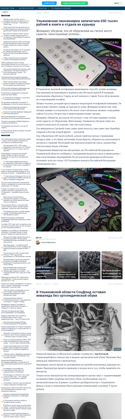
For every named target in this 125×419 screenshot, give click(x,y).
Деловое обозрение (26, 8)
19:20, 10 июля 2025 (115, 284)
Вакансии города (7, 8)
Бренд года (42, 8)
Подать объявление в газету (74, 3)
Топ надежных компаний (61, 8)
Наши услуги (49, 3)
